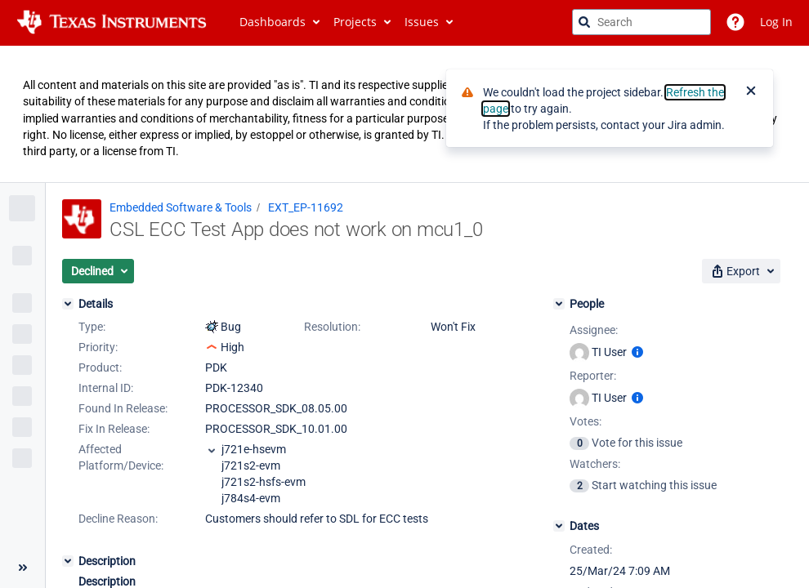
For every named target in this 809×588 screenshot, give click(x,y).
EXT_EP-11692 (305, 207)
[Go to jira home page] (111, 22)
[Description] (68, 561)
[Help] (735, 22)
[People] (559, 304)
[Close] (751, 92)
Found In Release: (123, 408)
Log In (776, 21)
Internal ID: (105, 387)
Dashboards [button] (272, 21)
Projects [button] (355, 21)
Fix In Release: (114, 428)
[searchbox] (641, 22)
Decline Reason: (118, 518)
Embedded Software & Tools (181, 207)
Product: (100, 367)
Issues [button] (421, 21)
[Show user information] (637, 352)
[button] (98, 271)
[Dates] (559, 526)
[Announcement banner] (404, 114)
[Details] (68, 304)
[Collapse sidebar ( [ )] (22, 567)
